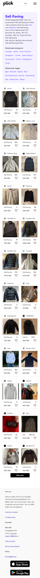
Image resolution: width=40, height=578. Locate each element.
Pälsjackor (12, 28)
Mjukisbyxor (27, 59)
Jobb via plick (10, 541)
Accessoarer (10, 59)
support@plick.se (11, 536)
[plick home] (8, 3)
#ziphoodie (14, 79)
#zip (6, 79)
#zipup (22, 79)
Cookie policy (10, 517)
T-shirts (18, 55)
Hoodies (8, 52)
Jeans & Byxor (27, 55)
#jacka (20, 72)
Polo (30, 25)
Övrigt (7, 63)
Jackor (15, 52)
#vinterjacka (30, 75)
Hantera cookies (11, 512)
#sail (25, 72)
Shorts (18, 59)
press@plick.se (10, 557)
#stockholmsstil (11, 75)
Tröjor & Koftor (25, 52)
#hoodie (13, 72)
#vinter (21, 75)
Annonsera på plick (12, 546)
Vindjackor (9, 55)
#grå (7, 72)
